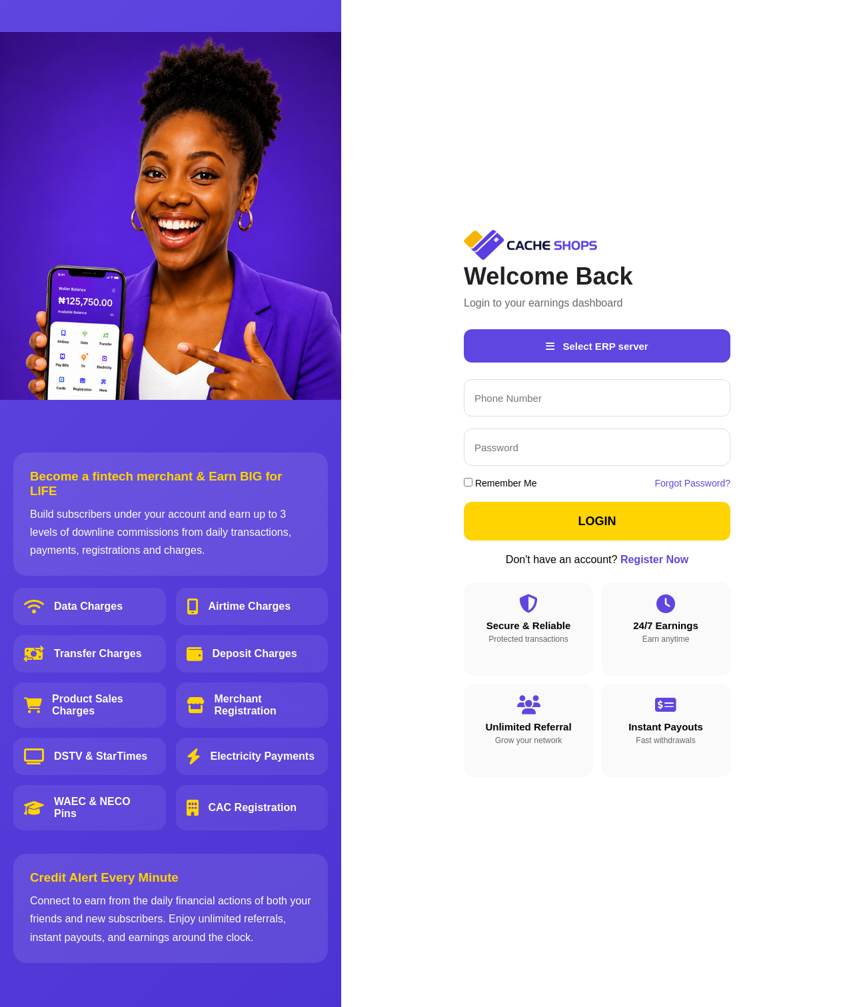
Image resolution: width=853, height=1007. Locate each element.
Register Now (654, 559)
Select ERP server (597, 346)
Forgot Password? (692, 483)
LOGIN (597, 521)
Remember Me (500, 483)
